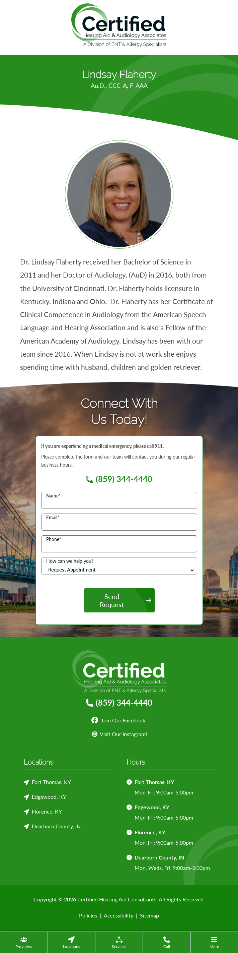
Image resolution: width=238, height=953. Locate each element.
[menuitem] (24, 942)
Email (52, 517)
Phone (53, 539)
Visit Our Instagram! (119, 734)
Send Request (112, 600)
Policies (88, 915)
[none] (24, 942)
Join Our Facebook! (119, 720)
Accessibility (118, 915)
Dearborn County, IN (56, 826)
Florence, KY (47, 811)
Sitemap (149, 915)
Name (53, 495)
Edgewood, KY (49, 796)
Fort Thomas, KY (51, 782)
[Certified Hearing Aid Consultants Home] (119, 24)
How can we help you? (69, 561)
